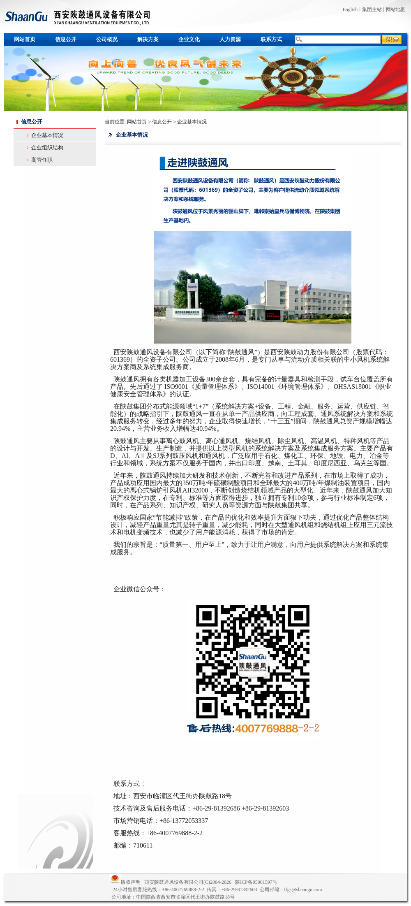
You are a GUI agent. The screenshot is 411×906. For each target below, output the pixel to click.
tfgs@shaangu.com (303, 889)
